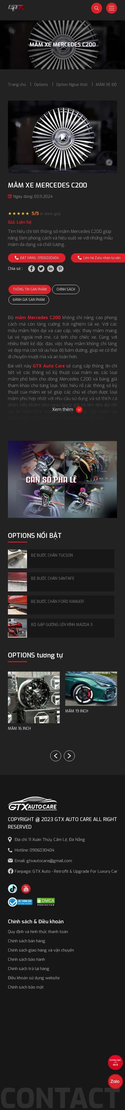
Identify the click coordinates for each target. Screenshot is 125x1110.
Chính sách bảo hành (26, 959)
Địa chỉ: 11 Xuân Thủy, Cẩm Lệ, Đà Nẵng (50, 839)
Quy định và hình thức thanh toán (38, 931)
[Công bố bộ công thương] (20, 902)
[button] (69, 755)
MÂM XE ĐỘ (106, 84)
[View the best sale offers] (115, 1062)
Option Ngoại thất (72, 84)
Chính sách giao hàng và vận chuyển (41, 950)
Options (41, 84)
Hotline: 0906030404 (34, 850)
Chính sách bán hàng (26, 941)
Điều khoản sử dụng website (34, 978)
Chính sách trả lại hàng (28, 968)
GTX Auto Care (49, 366)
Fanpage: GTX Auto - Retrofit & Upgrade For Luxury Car (66, 871)
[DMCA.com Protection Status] (46, 902)
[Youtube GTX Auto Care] (26, 888)
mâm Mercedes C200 (38, 317)
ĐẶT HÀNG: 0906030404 (37, 258)
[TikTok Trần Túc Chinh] (12, 888)
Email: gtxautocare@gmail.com (43, 860)
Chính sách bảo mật (26, 987)
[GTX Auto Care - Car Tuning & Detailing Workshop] (17, 8)
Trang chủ (17, 84)
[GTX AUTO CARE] (32, 803)
